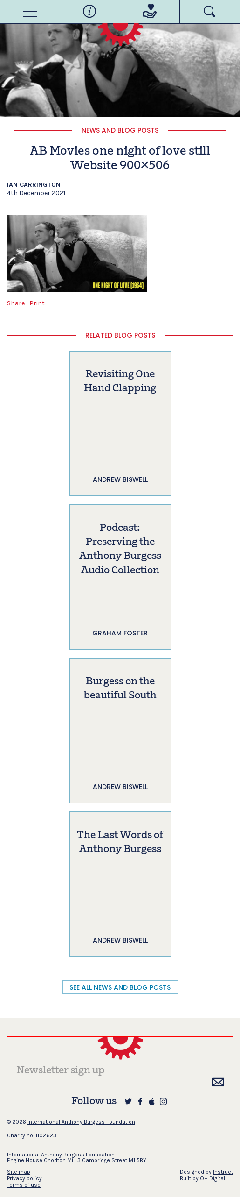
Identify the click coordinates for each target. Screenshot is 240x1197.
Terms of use (24, 1185)
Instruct (223, 1172)
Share (16, 303)
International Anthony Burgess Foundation (81, 1122)
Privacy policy (24, 1178)
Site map (18, 1172)
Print (37, 303)
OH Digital (212, 1178)
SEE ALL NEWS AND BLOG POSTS (120, 987)
